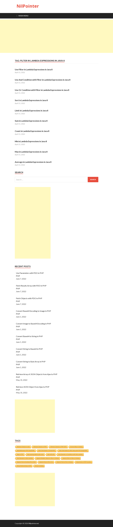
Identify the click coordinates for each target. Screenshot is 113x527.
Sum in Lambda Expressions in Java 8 (31, 121)
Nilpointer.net (34, 523)
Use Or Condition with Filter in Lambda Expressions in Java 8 (42, 90)
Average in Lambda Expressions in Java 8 (33, 162)
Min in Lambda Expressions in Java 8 (31, 141)
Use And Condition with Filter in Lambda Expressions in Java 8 (42, 80)
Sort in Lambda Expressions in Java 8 (31, 100)
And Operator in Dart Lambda (25, 458)
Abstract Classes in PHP (40, 446)
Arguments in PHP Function (83, 462)
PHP (18, 276)
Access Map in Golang (76, 446)
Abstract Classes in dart (23, 446)
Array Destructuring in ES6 (24, 465)
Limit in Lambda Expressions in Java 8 (31, 110)
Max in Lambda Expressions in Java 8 (31, 151)
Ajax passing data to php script (35, 454)
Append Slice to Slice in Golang (71, 458)
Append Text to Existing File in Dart (26, 462)
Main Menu (23, 16)
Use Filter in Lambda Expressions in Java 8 (34, 69)
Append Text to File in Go (46, 462)
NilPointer (28, 6)
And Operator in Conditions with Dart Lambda (70, 454)
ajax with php (50, 454)
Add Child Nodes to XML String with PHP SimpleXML (73, 450)
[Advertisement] (56, 36)
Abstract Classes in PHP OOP (58, 446)
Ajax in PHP (20, 454)
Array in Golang (39, 465)
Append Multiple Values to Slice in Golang (48, 458)
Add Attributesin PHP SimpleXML (26, 450)
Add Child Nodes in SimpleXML (47, 450)
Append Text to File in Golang (64, 462)
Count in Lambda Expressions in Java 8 (32, 131)
